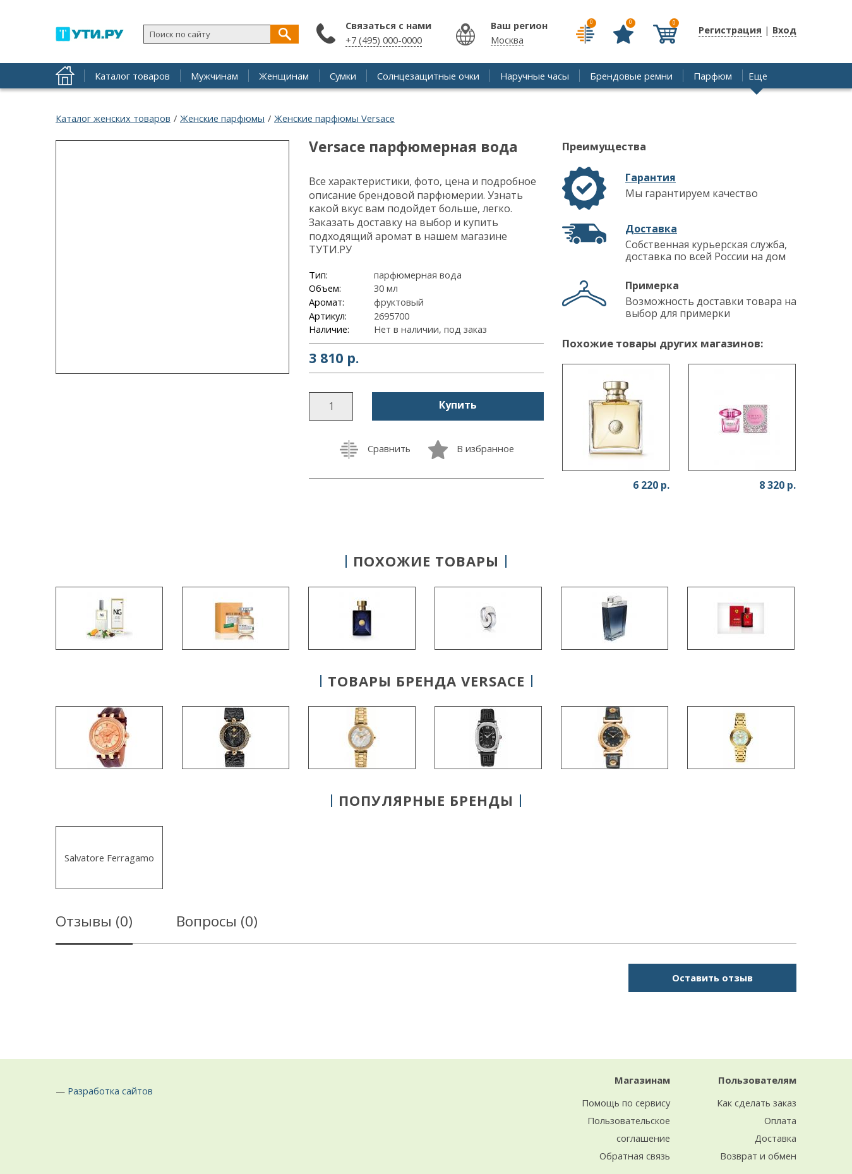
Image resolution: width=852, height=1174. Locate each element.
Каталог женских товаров (113, 118)
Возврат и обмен (758, 1155)
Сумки (343, 75)
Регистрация (730, 29)
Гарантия (650, 177)
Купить (458, 405)
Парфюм (712, 75)
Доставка (651, 229)
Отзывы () (94, 923)
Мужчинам (214, 75)
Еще (757, 75)
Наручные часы (534, 75)
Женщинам (284, 75)
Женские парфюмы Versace (334, 118)
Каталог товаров (132, 75)
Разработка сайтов (110, 1090)
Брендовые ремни (631, 75)
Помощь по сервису (626, 1102)
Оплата (780, 1120)
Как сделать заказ (756, 1102)
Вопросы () (217, 923)
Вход (784, 29)
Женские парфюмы (222, 118)
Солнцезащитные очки (428, 75)
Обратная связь (634, 1155)
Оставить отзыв (712, 977)
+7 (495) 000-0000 (383, 39)
